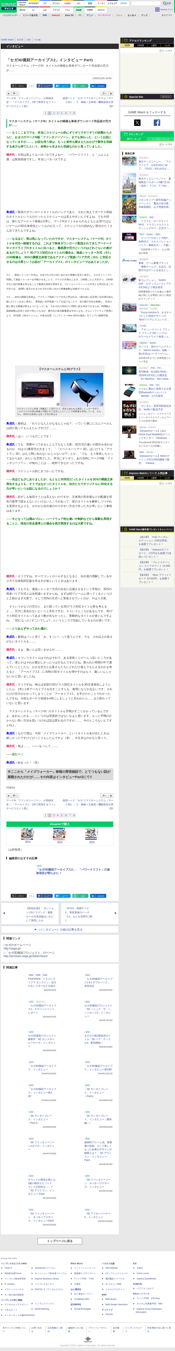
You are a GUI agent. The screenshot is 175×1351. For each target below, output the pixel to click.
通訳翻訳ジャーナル (115, 1278)
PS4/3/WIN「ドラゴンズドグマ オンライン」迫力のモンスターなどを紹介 (42, 982)
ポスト (21, 86)
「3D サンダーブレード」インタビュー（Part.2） (40, 1119)
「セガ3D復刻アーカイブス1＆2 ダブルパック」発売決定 (98, 982)
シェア (47, 86)
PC (80, 15)
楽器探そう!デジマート (85, 1273)
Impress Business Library (47, 1278)
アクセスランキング (140, 40)
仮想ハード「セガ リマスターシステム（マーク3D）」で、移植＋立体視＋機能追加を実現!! (88, 102)
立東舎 (77, 1284)
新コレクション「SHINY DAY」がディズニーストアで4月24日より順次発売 (155, 284)
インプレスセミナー (44, 1284)
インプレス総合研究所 (15, 1278)
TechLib (109, 1314)
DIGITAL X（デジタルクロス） (49, 1289)
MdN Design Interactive (116, 1304)
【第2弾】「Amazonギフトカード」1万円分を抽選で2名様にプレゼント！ (155, 553)
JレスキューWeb (113, 1284)
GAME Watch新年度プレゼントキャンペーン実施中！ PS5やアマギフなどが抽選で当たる (150, 530)
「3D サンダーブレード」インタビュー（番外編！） (98, 1119)
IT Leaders (9, 1284)
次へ (104, 93)
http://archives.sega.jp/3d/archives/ (26, 956)
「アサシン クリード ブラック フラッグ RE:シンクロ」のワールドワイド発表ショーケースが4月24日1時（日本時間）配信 (155, 336)
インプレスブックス (44, 1303)
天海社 (140, 1268)
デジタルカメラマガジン (16, 1304)
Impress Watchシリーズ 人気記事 (148, 473)
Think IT (8, 1268)
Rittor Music (77, 1263)
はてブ (65, 86)
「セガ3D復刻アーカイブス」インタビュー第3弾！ (42, 1093)
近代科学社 (76, 1304)
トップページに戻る (60, 1241)
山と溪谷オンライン (83, 1294)
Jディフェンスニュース (116, 1273)
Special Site (136, 96)
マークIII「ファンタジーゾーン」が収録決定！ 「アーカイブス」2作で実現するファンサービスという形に (31, 102)
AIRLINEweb (111, 1268)
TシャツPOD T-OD (84, 1278)
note (83, 86)
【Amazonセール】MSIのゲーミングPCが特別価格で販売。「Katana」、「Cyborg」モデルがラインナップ (154, 463)
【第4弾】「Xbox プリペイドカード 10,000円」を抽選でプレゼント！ (155, 578)
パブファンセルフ (145, 1288)
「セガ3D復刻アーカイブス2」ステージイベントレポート (42, 1009)
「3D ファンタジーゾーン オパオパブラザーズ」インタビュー (97, 1183)
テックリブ (107, 1310)
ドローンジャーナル (14, 1289)
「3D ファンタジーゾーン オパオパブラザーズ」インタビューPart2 (41, 1217)
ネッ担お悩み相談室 (14, 1294)
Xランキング (136, 134)
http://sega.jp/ (12, 948)
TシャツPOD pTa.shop (148, 1298)
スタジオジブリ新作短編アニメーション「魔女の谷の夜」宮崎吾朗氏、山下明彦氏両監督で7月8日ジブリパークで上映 (155, 206)
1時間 (127, 45)
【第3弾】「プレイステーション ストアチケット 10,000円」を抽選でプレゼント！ (154, 566)
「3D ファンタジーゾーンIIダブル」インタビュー (41, 1146)
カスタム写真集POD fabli (149, 1303)
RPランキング (134, 139)
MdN (104, 1294)
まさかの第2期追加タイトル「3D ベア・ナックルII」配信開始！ (97, 1039)
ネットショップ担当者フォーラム (51, 1273)
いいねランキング (160, 139)
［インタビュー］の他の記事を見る (60, 929)
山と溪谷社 (76, 1289)
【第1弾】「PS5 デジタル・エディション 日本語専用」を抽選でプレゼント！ (154, 540)
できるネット (10, 1310)
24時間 (140, 45)
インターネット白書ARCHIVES (19, 1315)
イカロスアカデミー (115, 1289)
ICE (135, 1263)
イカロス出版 (108, 1263)
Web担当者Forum (12, 1273)
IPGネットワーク (141, 1294)
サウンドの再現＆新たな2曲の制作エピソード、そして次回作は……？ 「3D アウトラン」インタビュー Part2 (42, 1186)
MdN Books (110, 1299)
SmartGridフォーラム (45, 1268)
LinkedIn (100, 86)
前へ (15, 93)
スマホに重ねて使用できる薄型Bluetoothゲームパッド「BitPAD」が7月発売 (155, 392)
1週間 (154, 45)
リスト (31, 86)
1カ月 (167, 45)
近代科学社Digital (82, 1309)
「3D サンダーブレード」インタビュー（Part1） (96, 1093)
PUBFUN (137, 1284)
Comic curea (143, 1273)
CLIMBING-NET (81, 1299)
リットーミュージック (85, 1268)
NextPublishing (42, 1309)
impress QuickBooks (146, 1278)
